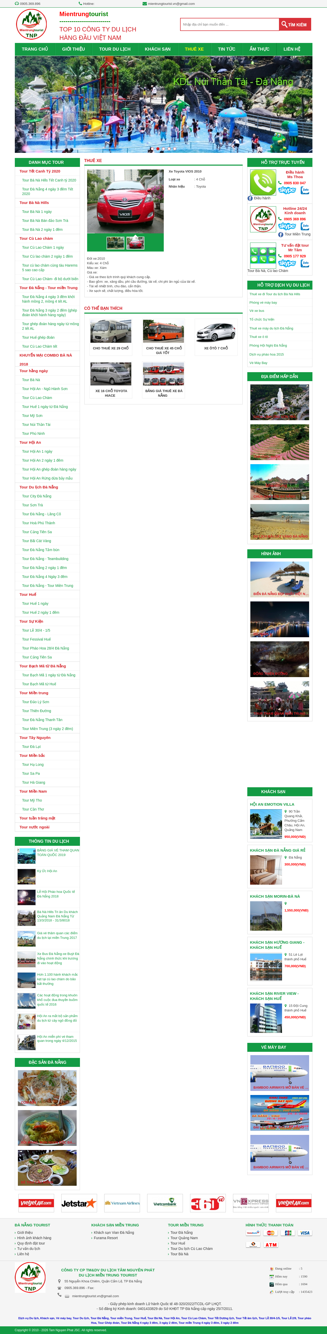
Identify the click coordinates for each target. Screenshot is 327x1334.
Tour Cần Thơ (33, 809)
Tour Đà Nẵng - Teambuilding (45, 559)
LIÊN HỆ (292, 49)
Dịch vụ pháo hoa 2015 (267, 354)
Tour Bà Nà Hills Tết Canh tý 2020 (49, 180)
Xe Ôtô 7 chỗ (216, 348)
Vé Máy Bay (258, 363)
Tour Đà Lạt (31, 747)
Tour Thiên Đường (36, 711)
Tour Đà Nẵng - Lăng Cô (41, 514)
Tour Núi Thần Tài (36, 425)
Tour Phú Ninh (33, 433)
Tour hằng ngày (34, 371)
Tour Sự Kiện (31, 621)
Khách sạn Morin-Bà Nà (275, 896)
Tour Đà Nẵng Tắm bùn (41, 550)
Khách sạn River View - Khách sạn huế (274, 996)
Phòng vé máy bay (263, 302)
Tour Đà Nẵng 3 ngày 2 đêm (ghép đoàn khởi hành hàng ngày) (49, 312)
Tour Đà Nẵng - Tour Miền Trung (47, 586)
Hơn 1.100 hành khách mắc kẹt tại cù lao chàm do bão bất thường (57, 979)
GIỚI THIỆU (73, 49)
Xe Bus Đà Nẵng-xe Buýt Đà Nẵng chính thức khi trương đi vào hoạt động (58, 958)
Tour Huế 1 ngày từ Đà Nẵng (45, 407)
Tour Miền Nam (33, 791)
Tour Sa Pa (31, 773)
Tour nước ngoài (35, 827)
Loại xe (174, 179)
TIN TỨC (227, 49)
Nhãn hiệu (177, 186)
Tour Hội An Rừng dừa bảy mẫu (47, 478)
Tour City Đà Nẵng (37, 496)
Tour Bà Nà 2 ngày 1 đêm (42, 229)
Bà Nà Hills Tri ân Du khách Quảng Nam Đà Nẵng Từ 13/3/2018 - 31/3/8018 (57, 916)
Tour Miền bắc (32, 755)
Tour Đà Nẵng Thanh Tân (42, 720)
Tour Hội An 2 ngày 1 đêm (42, 460)
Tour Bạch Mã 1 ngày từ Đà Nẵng (49, 675)
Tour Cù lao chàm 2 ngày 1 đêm (47, 256)
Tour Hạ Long (33, 764)
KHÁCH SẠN (158, 49)
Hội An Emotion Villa (272, 804)
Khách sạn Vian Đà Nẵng (114, 1232)
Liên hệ (23, 1254)
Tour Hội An (30, 442)
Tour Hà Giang (33, 782)
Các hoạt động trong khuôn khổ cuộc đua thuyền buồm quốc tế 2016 (57, 999)
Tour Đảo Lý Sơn (35, 702)
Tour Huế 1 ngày (35, 603)
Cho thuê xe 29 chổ (111, 348)
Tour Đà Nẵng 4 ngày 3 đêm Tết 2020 (47, 191)
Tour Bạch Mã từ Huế (39, 684)
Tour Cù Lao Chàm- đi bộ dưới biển (50, 279)
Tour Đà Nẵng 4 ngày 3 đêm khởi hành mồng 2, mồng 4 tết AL (48, 299)
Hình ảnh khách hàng (34, 1238)
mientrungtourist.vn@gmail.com (171, 4)
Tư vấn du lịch (28, 1249)
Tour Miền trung (34, 693)
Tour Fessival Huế (36, 639)
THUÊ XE (194, 49)
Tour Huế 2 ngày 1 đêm (41, 612)
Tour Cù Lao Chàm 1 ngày (43, 247)
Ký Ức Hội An (47, 871)
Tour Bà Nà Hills (34, 202)
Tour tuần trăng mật (37, 818)
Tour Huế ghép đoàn (38, 337)
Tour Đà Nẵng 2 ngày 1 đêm (44, 568)
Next (305, 106)
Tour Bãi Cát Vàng (36, 541)
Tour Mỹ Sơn (32, 416)
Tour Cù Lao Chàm (37, 398)
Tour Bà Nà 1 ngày (37, 212)
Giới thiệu (25, 1232)
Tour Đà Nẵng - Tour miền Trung (49, 288)
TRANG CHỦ (35, 49)
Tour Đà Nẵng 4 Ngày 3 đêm (45, 577)
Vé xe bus (257, 311)
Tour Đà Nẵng (182, 1232)
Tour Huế (28, 594)
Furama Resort (106, 1238)
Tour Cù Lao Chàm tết (39, 346)
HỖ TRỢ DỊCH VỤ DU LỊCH (284, 285)
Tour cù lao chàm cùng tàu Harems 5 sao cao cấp (50, 267)
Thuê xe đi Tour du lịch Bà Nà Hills (275, 294)
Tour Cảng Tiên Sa (37, 532)
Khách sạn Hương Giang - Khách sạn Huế (277, 945)
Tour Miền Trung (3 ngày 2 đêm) (47, 729)
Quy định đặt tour (31, 1243)
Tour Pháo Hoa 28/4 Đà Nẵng (45, 648)
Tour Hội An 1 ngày (37, 451)
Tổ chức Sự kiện (262, 319)
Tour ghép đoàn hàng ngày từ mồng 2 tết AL (50, 326)
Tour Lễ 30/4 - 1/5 (36, 630)
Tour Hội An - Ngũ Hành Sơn (45, 389)
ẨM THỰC (260, 49)
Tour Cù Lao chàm (36, 238)
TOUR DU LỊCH (115, 49)
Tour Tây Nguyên (35, 737)
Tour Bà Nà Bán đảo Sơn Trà (45, 221)
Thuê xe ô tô (259, 337)
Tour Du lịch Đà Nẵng (39, 487)
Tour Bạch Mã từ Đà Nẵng (43, 666)
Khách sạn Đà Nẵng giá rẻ (277, 850)
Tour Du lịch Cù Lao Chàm (192, 1249)
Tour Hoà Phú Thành (38, 523)
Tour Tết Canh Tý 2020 (40, 171)
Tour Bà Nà (31, 380)
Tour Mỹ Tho (32, 800)
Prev (22, 106)
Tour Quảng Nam (184, 1238)
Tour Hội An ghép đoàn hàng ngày (49, 469)
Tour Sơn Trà (32, 505)
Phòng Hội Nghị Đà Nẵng (268, 345)
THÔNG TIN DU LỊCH (49, 841)
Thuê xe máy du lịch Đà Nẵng (271, 328)
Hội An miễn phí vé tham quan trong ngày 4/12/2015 (57, 1039)
